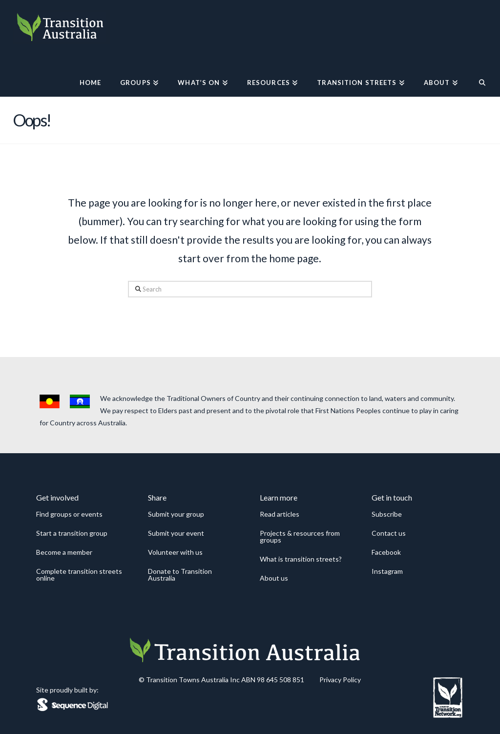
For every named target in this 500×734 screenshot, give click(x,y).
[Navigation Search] (477, 72)
